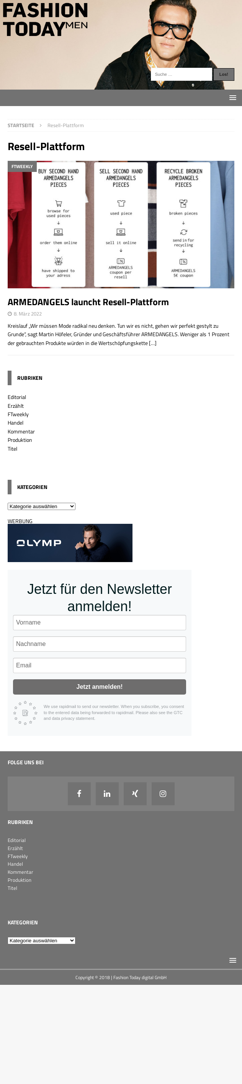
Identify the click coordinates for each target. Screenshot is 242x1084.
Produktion (20, 440)
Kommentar (21, 431)
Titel (12, 449)
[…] (153, 343)
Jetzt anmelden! (100, 686)
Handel (15, 423)
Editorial (17, 397)
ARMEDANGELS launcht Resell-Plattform (88, 302)
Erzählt (16, 406)
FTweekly (18, 414)
